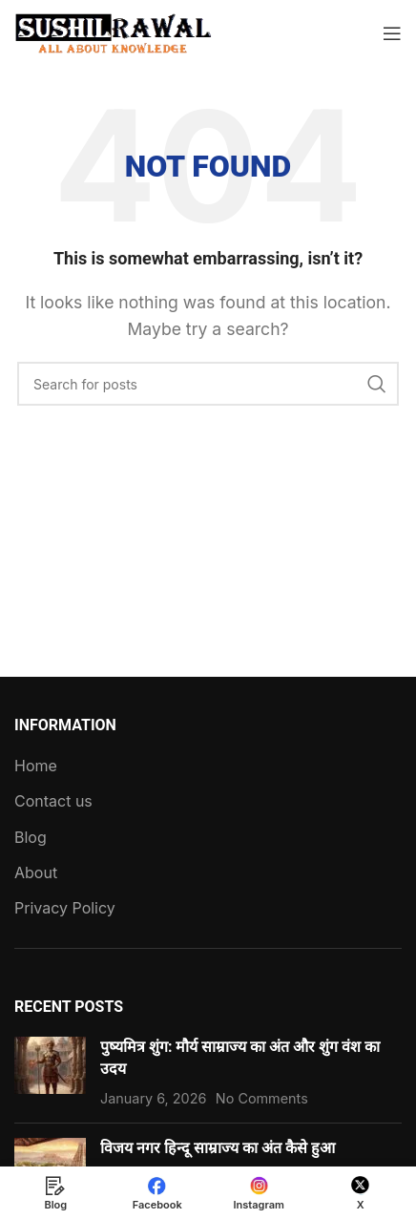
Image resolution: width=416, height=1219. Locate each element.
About (35, 872)
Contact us (53, 800)
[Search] (208, 384)
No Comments (262, 1098)
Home (35, 765)
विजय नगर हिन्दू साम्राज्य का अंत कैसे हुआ (217, 1148)
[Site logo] (114, 31)
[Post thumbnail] (50, 1072)
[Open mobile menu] (392, 33)
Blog (30, 837)
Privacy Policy (64, 907)
